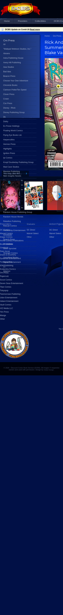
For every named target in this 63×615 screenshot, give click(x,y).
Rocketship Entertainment (14, 230)
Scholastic (7, 235)
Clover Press (8, 94)
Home (7, 21)
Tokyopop (4, 290)
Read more (35, 29)
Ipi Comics (7, 158)
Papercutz (4, 276)
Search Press (9, 239)
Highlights (7, 149)
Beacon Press (9, 76)
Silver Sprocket (9, 248)
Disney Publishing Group (14, 112)
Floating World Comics (13, 130)
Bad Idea (7, 71)
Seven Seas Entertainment (11, 283)
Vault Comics (5, 305)
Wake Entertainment (12, 262)
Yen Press (4, 312)
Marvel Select (55, 233)
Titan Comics (5, 287)
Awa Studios (8, 67)
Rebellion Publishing (12, 221)
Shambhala (8, 244)
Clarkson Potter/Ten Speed (14, 90)
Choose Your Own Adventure (15, 81)
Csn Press (7, 103)
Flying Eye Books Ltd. (12, 135)
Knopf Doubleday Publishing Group (18, 162)
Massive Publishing (11, 171)
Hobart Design (49, 370)
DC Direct (53, 230)
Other (2, 319)
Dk (4, 117)
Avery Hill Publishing (12, 62)
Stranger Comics (10, 253)
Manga (3, 315)
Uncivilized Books (10, 257)
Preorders (22, 21)
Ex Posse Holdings (11, 126)
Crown (6, 99)
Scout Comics (6, 280)
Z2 (4, 267)
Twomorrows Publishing (10, 294)
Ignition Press (9, 153)
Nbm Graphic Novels (12, 176)
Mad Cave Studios (11, 167)
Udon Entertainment (8, 297)
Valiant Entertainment (9, 301)
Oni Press (57, 36)
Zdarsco (6, 271)
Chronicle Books (10, 85)
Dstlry (5, 121)
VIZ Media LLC (6, 308)
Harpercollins (9, 140)
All (4, 44)
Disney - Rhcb (9, 108)
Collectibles (40, 21)
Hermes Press (9, 144)
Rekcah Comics (10, 226)
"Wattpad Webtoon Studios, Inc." (17, 49)
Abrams (6, 53)
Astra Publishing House (13, 58)
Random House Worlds (13, 217)
